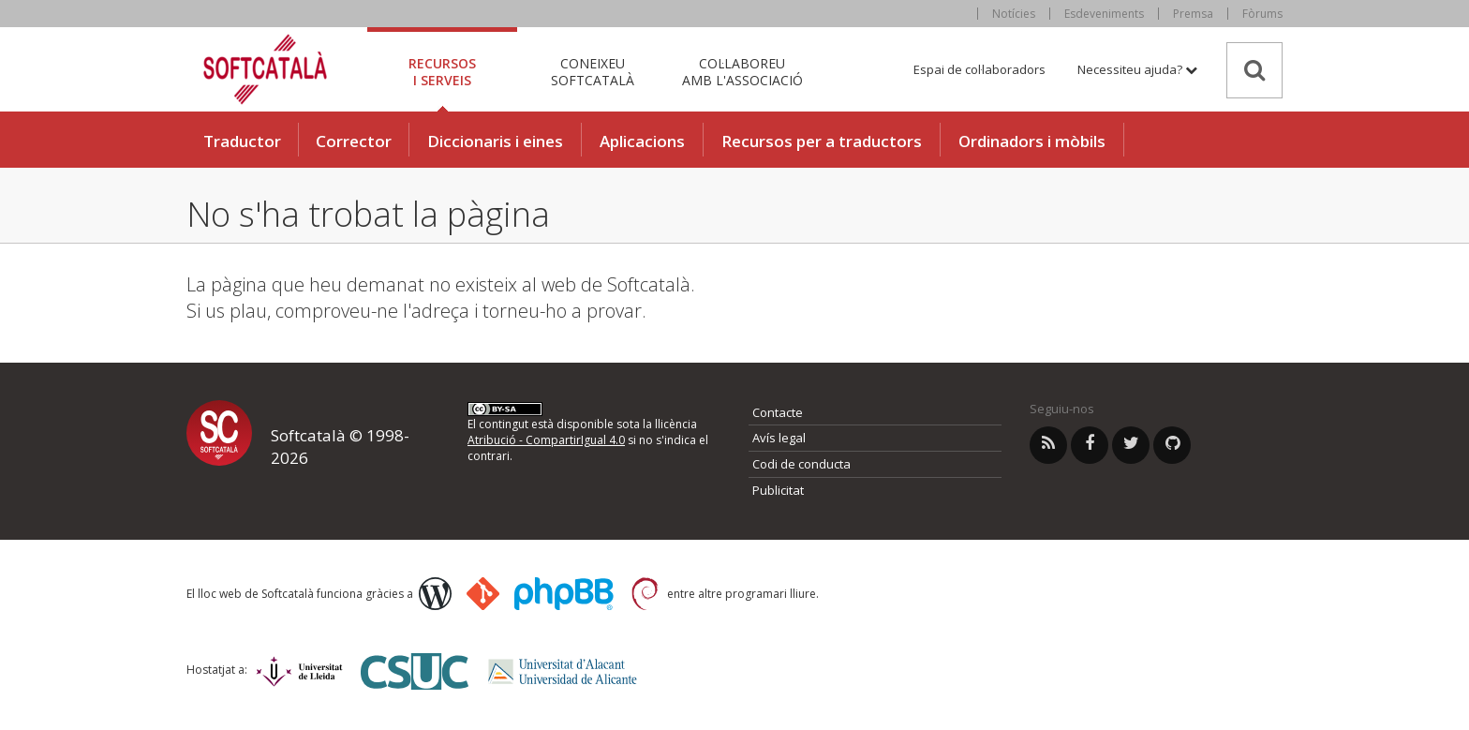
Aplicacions (642, 141)
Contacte (777, 412)
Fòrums (1262, 13)
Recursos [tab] (442, 71)
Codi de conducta (801, 463)
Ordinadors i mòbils (1031, 141)
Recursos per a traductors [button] (821, 141)
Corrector (354, 141)
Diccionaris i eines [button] (495, 141)
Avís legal (779, 437)
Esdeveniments (1104, 13)
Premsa (1193, 13)
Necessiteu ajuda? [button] (1137, 69)
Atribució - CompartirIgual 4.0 (546, 440)
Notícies (1013, 13)
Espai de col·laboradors (979, 69)
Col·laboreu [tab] (742, 71)
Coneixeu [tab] (592, 71)
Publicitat (778, 490)
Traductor (242, 141)
